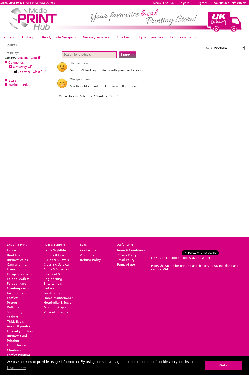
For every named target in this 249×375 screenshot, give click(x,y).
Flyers (11, 269)
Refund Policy (90, 260)
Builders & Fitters (56, 260)
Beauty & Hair (54, 255)
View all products (20, 326)
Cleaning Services (56, 265)
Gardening (52, 293)
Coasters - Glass (29, 57)
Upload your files (151, 37)
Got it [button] (223, 365)
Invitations (15, 293)
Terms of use (126, 265)
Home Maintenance (58, 298)
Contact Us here (45, 2)
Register (202, 3)
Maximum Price (17, 85)
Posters (12, 303)
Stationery (14, 312)
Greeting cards (18, 288)
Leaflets (12, 298)
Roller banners (18, 307)
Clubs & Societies (56, 269)
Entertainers (53, 284)
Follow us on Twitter (196, 258)
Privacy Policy (126, 255)
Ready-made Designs (59, 37)
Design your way (96, 37)
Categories (14, 62)
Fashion (49, 288)
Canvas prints (17, 265)
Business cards (17, 260)
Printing (29, 37)
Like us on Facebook (165, 258)
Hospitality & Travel (58, 303)
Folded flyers (16, 284)
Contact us (88, 250)
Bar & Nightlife (55, 250)
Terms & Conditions (131, 250)
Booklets (13, 255)
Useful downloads (183, 37)
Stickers (12, 317)
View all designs (56, 312)
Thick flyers (15, 322)
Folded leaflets (18, 279)
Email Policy (125, 260)
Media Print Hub (163, 3)
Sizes (10, 80)
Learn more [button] (16, 368)
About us (124, 37)
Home (9, 37)
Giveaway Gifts (21, 67)
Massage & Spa (55, 307)
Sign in (185, 3)
